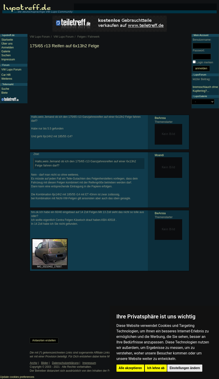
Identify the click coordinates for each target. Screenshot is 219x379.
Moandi (159, 155)
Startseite (7, 39)
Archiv (33, 363)
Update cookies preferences (17, 377)
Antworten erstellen (44, 340)
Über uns (7, 43)
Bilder (44, 363)
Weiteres (6, 78)
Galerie (5, 51)
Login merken (204, 62)
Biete (4, 92)
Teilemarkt (8, 84)
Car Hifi (6, 74)
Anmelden (7, 47)
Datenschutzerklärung (65, 363)
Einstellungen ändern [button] (185, 368)
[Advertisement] (109, 83)
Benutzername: (202, 39)
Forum (5, 65)
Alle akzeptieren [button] (130, 368)
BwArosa (160, 118)
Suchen (6, 55)
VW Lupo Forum (11, 69)
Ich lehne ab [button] (156, 368)
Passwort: (199, 50)
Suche (5, 88)
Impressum (8, 59)
